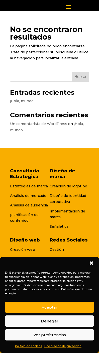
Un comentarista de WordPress (38, 124)
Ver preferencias (49, 334)
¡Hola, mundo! (22, 101)
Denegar (49, 321)
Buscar (80, 76)
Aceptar (49, 307)
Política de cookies (28, 346)
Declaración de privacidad (62, 346)
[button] (91, 263)
